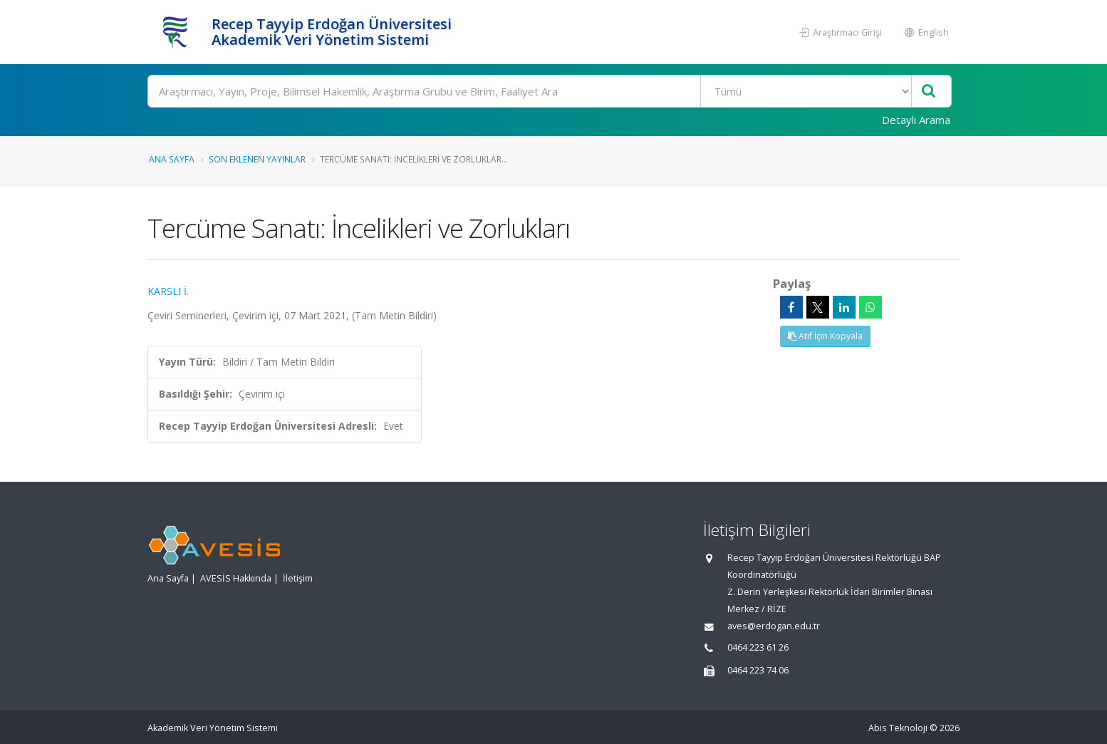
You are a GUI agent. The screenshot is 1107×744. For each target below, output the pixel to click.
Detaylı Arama (916, 120)
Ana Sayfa (171, 159)
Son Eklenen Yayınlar (257, 159)
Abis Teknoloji (897, 728)
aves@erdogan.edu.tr (773, 626)
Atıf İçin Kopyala (825, 336)
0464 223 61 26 (758, 647)
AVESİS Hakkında (235, 578)
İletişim (298, 578)
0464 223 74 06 (758, 670)
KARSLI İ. (168, 291)
